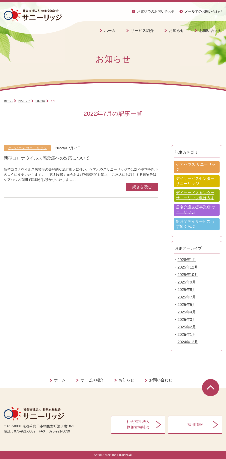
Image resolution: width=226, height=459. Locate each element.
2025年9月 (187, 282)
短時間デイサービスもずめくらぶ (195, 224)
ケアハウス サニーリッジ (27, 148)
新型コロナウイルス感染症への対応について (47, 158)
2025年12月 (188, 267)
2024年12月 (188, 342)
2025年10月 (188, 275)
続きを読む (142, 187)
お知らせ (176, 30)
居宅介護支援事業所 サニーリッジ (196, 209)
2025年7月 (187, 297)
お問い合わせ (160, 380)
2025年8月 (187, 290)
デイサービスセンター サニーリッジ (195, 181)
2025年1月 (187, 334)
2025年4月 (187, 312)
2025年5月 (187, 305)
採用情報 (195, 424)
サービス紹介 (142, 30)
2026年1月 (187, 260)
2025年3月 (187, 319)
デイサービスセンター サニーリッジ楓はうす (195, 195)
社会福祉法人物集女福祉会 (138, 424)
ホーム (110, 30)
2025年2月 (187, 327)
